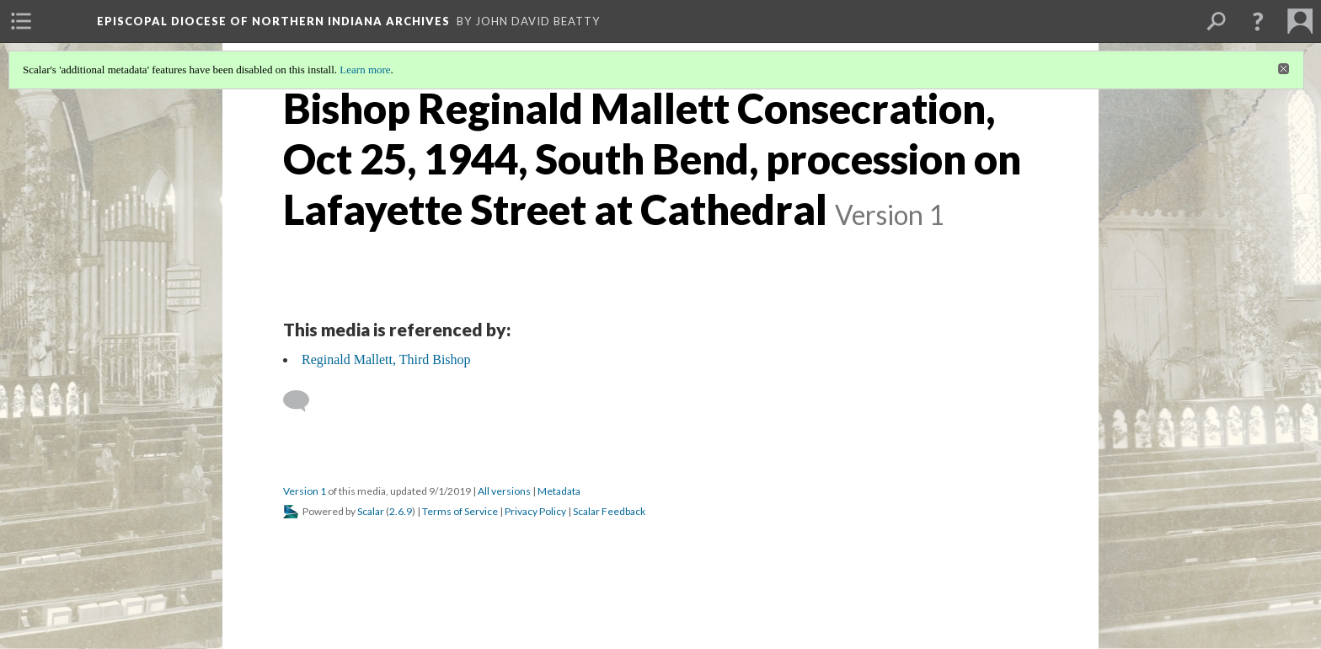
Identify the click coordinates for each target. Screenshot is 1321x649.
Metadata (558, 491)
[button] (1258, 21)
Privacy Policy (535, 511)
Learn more (365, 69)
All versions (504, 491)
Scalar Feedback (609, 511)
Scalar (370, 511)
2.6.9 (400, 511)
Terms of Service (460, 511)
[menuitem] (21, 21)
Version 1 (304, 491)
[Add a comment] (303, 401)
